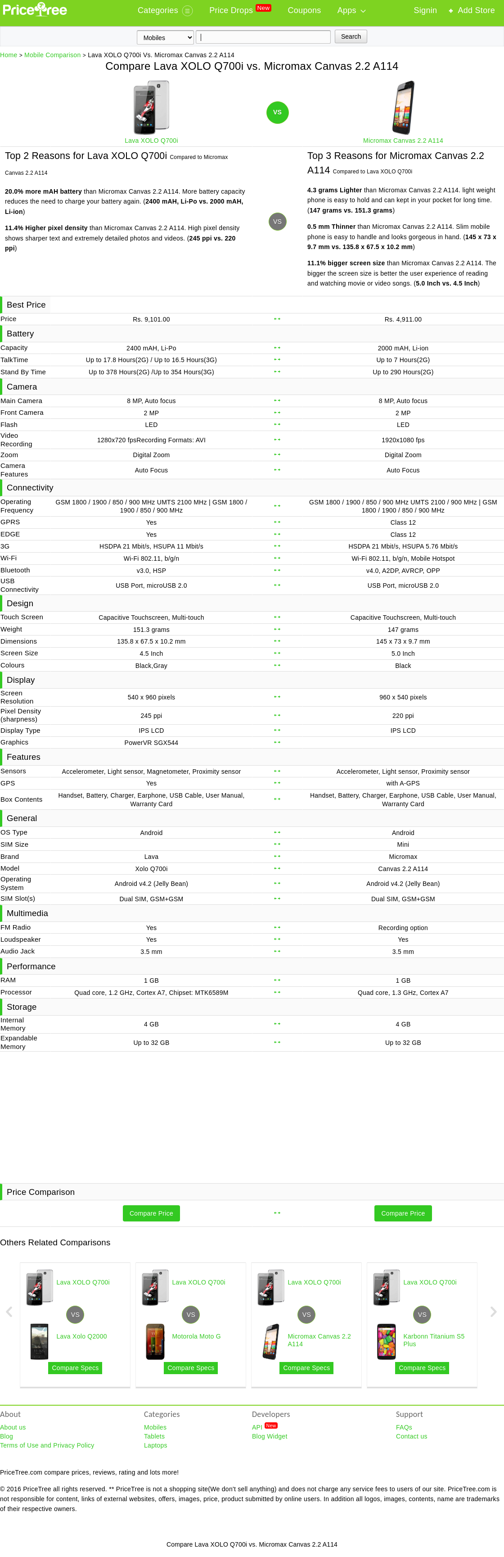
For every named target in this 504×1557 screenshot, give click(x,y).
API (265, 1427)
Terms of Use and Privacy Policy (47, 1445)
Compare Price (151, 1213)
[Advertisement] (252, 1116)
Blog (6, 1436)
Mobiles (155, 1427)
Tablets (154, 1436)
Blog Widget (270, 1436)
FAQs (404, 1427)
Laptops (155, 1445)
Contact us (412, 1436)
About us (13, 1427)
